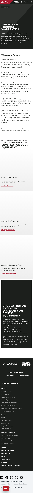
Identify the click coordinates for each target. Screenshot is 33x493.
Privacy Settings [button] (16, 481)
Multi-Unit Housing (8, 397)
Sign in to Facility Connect (10, 465)
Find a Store (5, 453)
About (3, 447)
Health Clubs (6, 391)
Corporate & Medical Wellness (11, 408)
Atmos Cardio (6, 429)
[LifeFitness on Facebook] (6, 477)
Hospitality (5, 394)
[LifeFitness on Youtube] (21, 477)
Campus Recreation (8, 405)
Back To (5, 7)
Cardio (3, 417)
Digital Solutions (7, 426)
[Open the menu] (31, 2)
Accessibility (5, 459)
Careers (4, 462)
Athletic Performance (9, 403)
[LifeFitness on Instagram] (11, 477)
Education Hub (6, 441)
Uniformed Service (8, 411)
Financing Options (7, 443)
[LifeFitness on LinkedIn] (1, 477)
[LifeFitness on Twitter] (16, 477)
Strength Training (7, 420)
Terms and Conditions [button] (20, 484)
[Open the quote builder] (28, 2)
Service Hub (5, 438)
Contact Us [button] (5, 481)
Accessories (5, 423)
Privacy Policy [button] (5, 484)
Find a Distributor (7, 450)
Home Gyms (5, 400)
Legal (3, 456)
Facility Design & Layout (9, 435)
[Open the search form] (24, 2)
